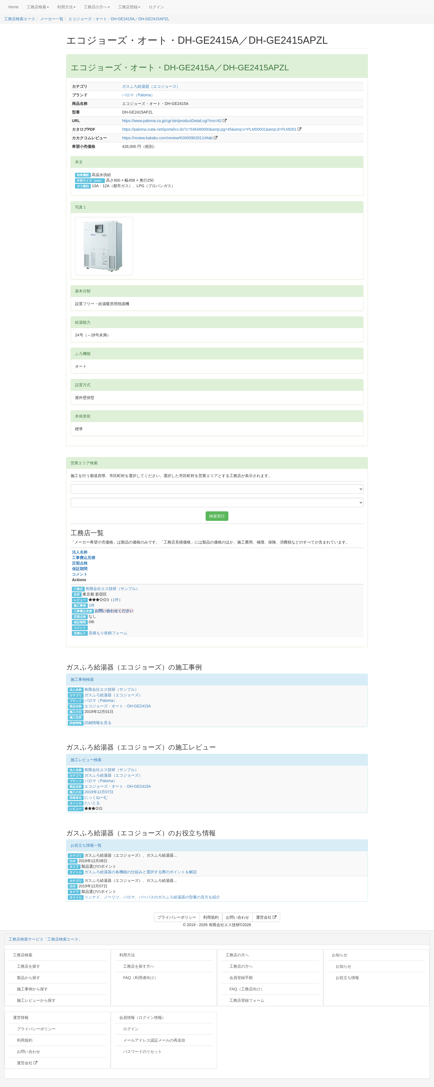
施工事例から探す (30, 989)
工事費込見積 (83, 557)
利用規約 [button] (211, 917)
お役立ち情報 (345, 977)
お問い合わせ (26, 1051)
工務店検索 (22, 955)
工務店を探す (26, 966)
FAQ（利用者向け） (138, 977)
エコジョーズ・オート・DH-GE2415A (117, 706)
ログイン (156, 7)
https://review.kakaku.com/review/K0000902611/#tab (167, 138)
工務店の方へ (237, 955)
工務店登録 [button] (129, 7)
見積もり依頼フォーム (108, 633)
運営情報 (21, 1017)
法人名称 (79, 552)
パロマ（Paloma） (138, 95)
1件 (116, 599)
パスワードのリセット (140, 1051)
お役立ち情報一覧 (86, 845)
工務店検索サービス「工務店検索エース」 (45, 939)
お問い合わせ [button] (237, 917)
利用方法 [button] (66, 7)
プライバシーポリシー (34, 1029)
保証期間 (79, 568)
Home (13, 7)
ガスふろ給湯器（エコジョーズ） (151, 86)
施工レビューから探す (34, 1000)
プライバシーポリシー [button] (176, 917)
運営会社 (25, 1063)
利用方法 (127, 955)
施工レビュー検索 (86, 760)
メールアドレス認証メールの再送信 (152, 1040)
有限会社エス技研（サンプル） (113, 588)
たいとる (92, 803)
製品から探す (26, 977)
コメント (79, 574)
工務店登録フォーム (245, 1000)
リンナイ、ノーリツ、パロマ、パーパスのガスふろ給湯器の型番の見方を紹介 (152, 897)
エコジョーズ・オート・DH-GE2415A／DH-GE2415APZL (118, 19)
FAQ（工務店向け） (245, 989)
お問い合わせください (114, 611)
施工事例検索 (82, 679)
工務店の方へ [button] (97, 7)
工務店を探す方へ (136, 966)
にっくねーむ (96, 797)
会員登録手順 (239, 977)
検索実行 (217, 516)
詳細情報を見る (98, 722)
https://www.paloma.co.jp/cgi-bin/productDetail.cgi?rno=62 (172, 121)
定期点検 (79, 563)
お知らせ (339, 955)
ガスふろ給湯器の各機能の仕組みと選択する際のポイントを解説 (140, 872)
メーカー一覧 (51, 19)
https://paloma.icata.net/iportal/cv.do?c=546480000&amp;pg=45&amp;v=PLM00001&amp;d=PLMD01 (209, 129)
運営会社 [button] (266, 917)
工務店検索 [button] (38, 7)
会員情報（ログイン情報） (142, 1017)
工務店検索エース (19, 19)
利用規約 (22, 1040)
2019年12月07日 (98, 792)
